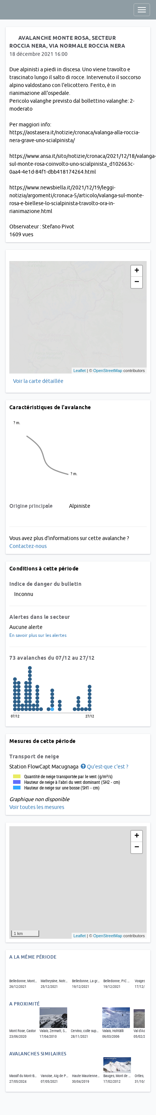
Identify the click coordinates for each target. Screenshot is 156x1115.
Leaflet (80, 370)
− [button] (136, 282)
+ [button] (136, 271)
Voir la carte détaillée (38, 381)
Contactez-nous (28, 546)
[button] (103, 767)
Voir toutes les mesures (36, 807)
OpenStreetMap (107, 370)
